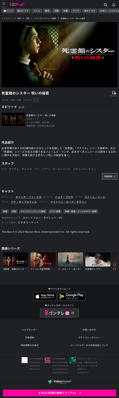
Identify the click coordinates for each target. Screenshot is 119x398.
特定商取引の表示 (30, 345)
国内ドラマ (23, 10)
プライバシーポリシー (89, 337)
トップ (8, 10)
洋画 (56, 10)
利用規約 (29, 337)
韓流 (47, 10)
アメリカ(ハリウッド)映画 (33, 211)
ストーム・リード (95, 197)
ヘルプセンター (30, 329)
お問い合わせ (89, 329)
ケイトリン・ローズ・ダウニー (69, 202)
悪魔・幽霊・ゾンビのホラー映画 (81, 211)
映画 (5, 211)
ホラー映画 (55, 211)
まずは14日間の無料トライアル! (59, 393)
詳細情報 (109, 176)
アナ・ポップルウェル (24, 202)
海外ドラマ (89, 10)
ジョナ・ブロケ (64, 197)
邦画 (65, 10)
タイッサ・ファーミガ (28, 197)
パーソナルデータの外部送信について (89, 345)
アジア (76, 10)
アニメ (36, 10)
